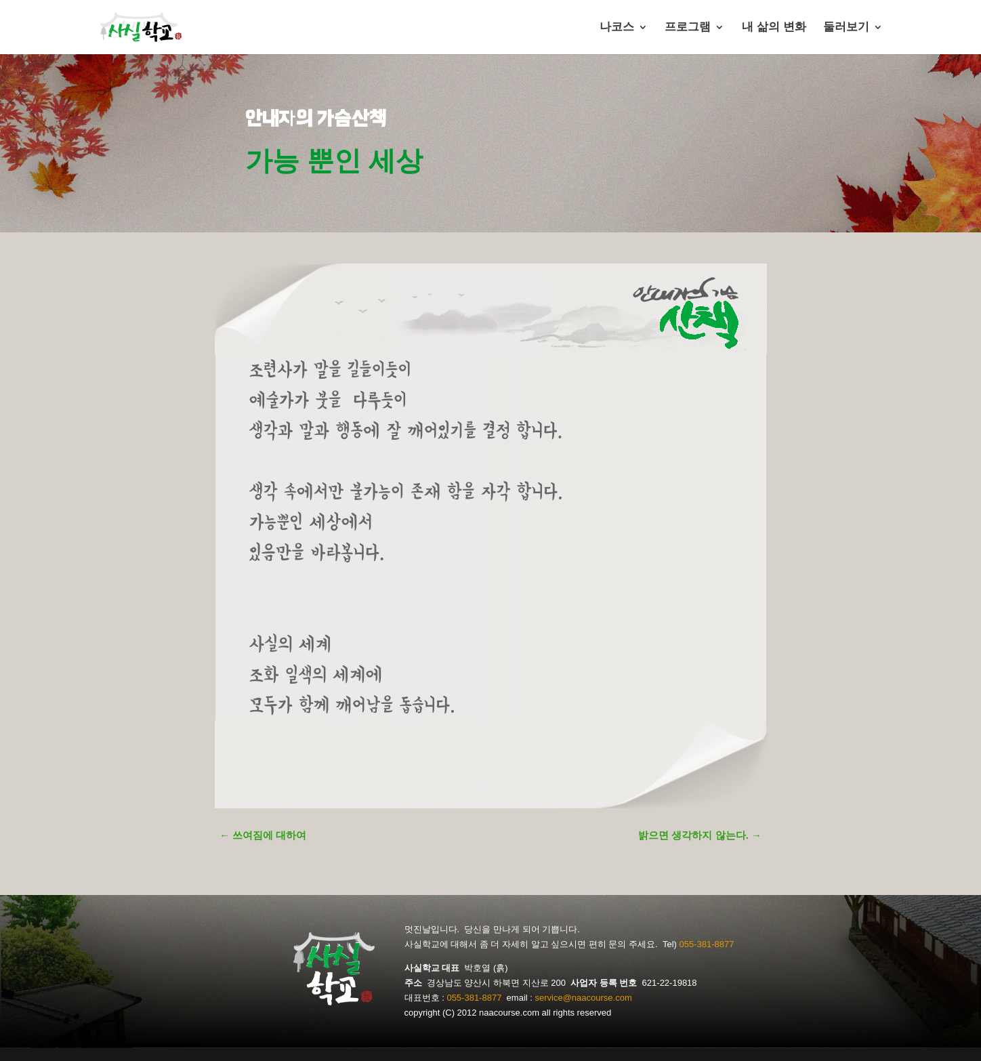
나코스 (617, 27)
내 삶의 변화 (774, 27)
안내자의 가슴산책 (315, 118)
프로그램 (688, 27)
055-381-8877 (706, 944)
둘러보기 (846, 27)
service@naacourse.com (583, 998)
